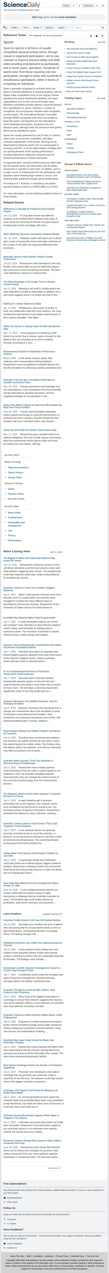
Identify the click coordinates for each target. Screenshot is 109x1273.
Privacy (11, 535)
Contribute (38, 1256)
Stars (69, 135)
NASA (69, 130)
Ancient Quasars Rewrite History (81, 87)
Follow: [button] (66, 6)
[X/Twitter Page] (79, 5)
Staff (29, 1256)
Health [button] (15, 27)
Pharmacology (73, 113)
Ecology (70, 148)
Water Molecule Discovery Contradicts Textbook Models (31, 234)
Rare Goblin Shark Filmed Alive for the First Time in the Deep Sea (86, 232)
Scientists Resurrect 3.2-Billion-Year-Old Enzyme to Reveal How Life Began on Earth (86, 239)
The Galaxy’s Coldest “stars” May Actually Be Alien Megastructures (85, 200)
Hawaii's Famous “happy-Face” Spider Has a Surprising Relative (85, 226)
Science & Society (14, 483)
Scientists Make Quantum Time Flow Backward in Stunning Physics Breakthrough (28, 762)
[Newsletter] (103, 5)
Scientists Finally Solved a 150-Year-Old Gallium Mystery (32, 920)
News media (14, 512)
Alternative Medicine (76, 109)
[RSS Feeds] (97, 5)
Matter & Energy (13, 462)
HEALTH (68, 104)
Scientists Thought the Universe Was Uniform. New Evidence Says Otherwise (29, 991)
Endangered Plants (75, 152)
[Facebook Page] (74, 5)
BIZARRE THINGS (72, 194)
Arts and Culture (16, 499)
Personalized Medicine (77, 117)
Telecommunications (18, 467)
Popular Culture (16, 494)
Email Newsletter (14, 1198)
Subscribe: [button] (88, 6)
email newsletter (67, 17)
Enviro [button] (37, 27)
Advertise (49, 1256)
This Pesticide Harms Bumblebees (82, 49)
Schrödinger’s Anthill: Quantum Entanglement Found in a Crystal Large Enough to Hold (32, 969)
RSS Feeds (12, 1202)
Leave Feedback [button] (14, 1243)
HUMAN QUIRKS (71, 170)
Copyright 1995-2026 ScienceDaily (21, 1260)
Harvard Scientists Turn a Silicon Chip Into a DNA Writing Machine (86, 206)
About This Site (17, 1256)
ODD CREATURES (72, 221)
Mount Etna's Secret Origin (78, 53)
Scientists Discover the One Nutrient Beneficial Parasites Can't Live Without (84, 176)
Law (10, 530)
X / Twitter (11, 1223)
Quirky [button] (62, 27)
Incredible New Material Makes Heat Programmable (29, 617)
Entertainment (15, 517)
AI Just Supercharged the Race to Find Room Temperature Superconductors (26, 672)
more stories (54, 1168)
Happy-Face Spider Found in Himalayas (84, 76)
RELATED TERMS (12, 507)
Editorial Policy (77, 1256)
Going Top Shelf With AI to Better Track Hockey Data (29, 430)
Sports (11, 489)
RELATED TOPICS (12, 455)
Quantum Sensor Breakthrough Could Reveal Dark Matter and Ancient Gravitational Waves (32, 646)
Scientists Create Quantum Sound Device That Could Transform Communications (30, 824)
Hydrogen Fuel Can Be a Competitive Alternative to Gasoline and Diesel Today (29, 381)
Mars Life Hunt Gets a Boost (79, 91)
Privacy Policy (62, 1256)
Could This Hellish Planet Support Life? (84, 72)
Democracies (14, 540)
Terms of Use (92, 1256)
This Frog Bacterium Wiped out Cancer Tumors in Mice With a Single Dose (84, 182)
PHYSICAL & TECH (72, 122)
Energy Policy (15, 477)
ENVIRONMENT (71, 139)
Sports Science (15, 472)
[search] (103, 27)
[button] (91, 36)
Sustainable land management (16, 524)
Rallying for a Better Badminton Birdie (22, 304)
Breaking (69, 42)
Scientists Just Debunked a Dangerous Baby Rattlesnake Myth (84, 189)
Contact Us (12, 1248)
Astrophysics (72, 126)
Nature (70, 144)
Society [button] (49, 27)
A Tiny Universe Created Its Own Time (83, 68)
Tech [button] (26, 27)
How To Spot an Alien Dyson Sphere (83, 57)
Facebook (11, 1219)
